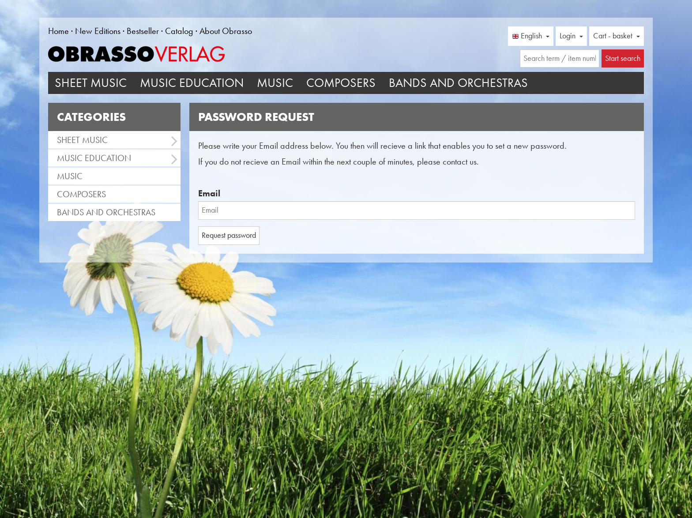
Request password (229, 235)
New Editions (97, 30)
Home (58, 30)
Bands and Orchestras (458, 82)
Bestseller (143, 30)
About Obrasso (225, 30)
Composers (341, 82)
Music (275, 82)
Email (209, 193)
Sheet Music (91, 82)
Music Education (192, 82)
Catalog (179, 30)
